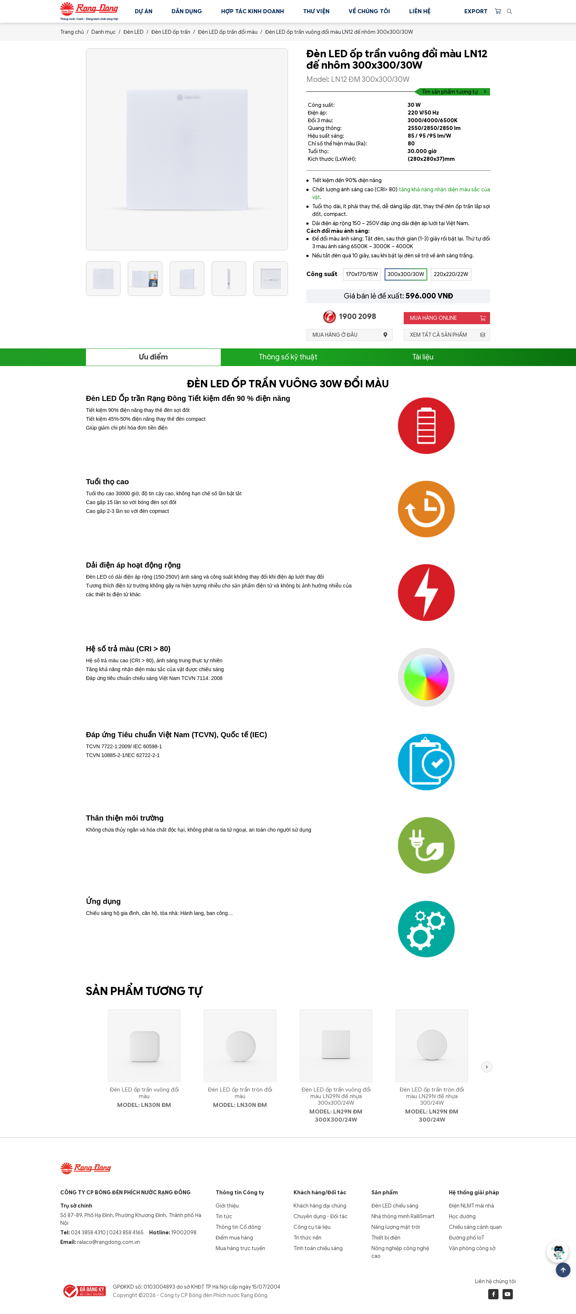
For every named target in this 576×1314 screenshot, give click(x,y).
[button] (484, 1066)
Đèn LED (133, 32)
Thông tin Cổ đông (238, 1227)
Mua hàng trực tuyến (240, 1248)
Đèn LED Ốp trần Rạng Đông (136, 398)
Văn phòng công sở (472, 1248)
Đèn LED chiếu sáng (394, 1205)
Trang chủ (72, 32)
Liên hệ (420, 11)
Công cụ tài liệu (312, 1227)
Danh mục (103, 32)
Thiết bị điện (385, 1237)
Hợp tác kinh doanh (252, 11)
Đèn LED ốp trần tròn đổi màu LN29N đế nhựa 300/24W (432, 1096)
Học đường (462, 1216)
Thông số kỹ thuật (288, 357)
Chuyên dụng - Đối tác (321, 1216)
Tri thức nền (307, 1237)
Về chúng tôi (369, 11)
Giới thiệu (227, 1205)
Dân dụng (187, 11)
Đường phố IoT (466, 1237)
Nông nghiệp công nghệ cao (400, 1252)
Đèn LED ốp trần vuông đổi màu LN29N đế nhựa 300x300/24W (336, 1096)
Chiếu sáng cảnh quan (475, 1227)
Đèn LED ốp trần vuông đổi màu (144, 1093)
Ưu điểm (153, 357)
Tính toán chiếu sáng (318, 1248)
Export (475, 11)
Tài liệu (422, 357)
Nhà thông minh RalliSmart (403, 1216)
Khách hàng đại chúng (320, 1205)
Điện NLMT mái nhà (471, 1205)
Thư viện (316, 11)
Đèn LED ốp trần (170, 32)
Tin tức (224, 1216)
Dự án (143, 11)
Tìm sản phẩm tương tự (454, 91)
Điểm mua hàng (234, 1237)
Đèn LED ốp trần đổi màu (228, 32)
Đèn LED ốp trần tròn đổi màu (240, 1093)
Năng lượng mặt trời (395, 1227)
